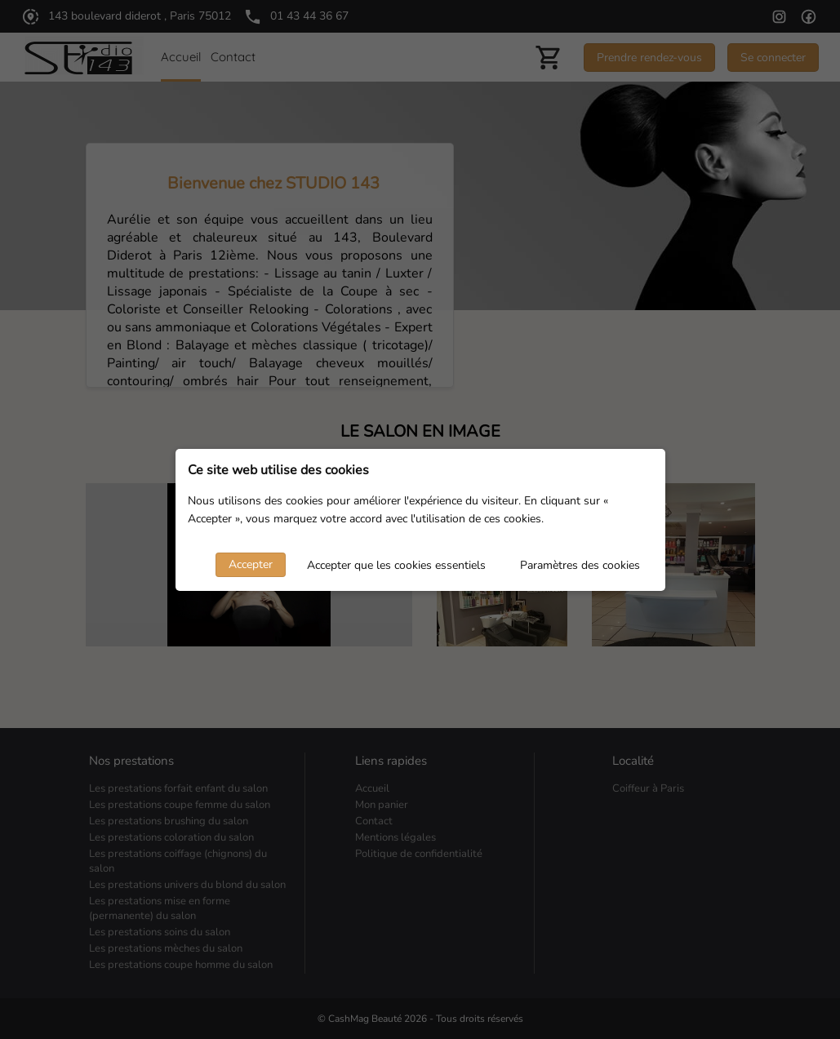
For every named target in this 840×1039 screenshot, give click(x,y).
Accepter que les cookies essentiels (396, 565)
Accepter (251, 564)
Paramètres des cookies (580, 565)
